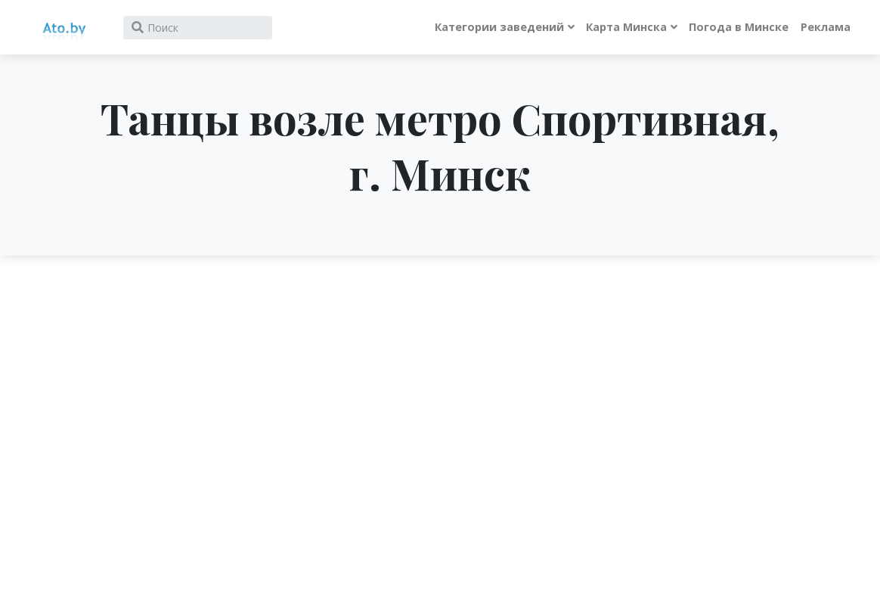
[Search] (197, 27)
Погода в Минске (739, 27)
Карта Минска (626, 27)
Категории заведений (499, 27)
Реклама (826, 27)
